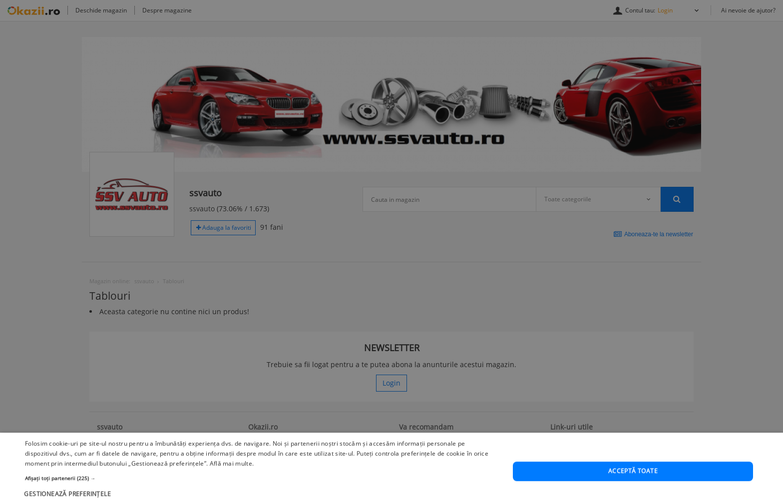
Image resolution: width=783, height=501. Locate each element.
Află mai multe (231, 483)
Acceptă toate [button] (633, 491)
